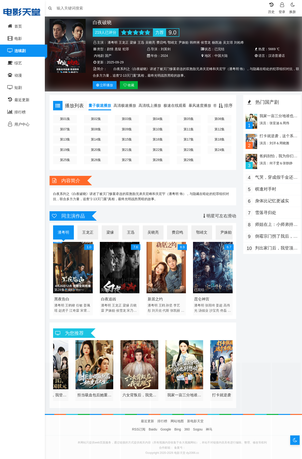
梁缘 (134, 42)
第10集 (158, 129)
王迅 (142, 42)
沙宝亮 (214, 309)
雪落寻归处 (264, 211)
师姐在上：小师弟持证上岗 (273, 224)
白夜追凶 (109, 298)
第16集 (158, 139)
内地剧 (100, 56)
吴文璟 (230, 42)
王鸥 (162, 304)
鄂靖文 (174, 42)
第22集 (158, 150)
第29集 (188, 160)
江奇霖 (77, 309)
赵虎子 (66, 309)
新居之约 (155, 298)
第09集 (128, 129)
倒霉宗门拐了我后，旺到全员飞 (273, 236)
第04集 (158, 119)
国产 (109, 56)
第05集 (188, 119)
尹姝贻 (185, 42)
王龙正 (125, 42)
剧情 (111, 49)
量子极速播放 (102, 105)
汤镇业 (203, 309)
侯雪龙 (207, 42)
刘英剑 (166, 49)
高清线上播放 (152, 105)
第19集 (67, 150)
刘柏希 (241, 42)
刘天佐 (157, 309)
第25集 (67, 160)
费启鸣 (163, 42)
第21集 (128, 150)
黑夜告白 (64, 298)
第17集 (188, 139)
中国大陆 (220, 56)
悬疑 (119, 49)
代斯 (166, 309)
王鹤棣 (72, 304)
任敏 (81, 304)
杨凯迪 (218, 42)
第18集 (219, 139)
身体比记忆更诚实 (271, 200)
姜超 (219, 304)
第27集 (128, 160)
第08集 (97, 129)
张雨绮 (210, 304)
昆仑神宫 (201, 298)
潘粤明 (114, 42)
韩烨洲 (196, 42)
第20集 (97, 150)
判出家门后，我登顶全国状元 (273, 248)
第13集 (67, 139)
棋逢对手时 (264, 188)
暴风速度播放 (202, 105)
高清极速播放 (127, 105)
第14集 (97, 139)
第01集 (67, 119)
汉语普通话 (275, 56)
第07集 (67, 129)
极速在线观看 (177, 105)
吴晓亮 (152, 42)
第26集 (97, 160)
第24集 (219, 150)
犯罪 (127, 49)
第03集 (128, 119)
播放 (106, 85)
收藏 (130, 85)
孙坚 (170, 304)
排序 (224, 105)
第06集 (219, 119)
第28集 (158, 160)
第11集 (188, 129)
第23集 (188, 150)
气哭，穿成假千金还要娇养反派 (273, 177)
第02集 (97, 119)
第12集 (219, 129)
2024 (164, 56)
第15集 (128, 139)
